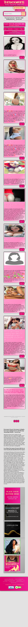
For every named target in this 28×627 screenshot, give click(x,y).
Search (23, 13)
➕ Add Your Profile (18, 7)
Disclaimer (19, 580)
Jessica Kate (9, 142)
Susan (6, 302)
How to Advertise (19, 579)
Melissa (7, 268)
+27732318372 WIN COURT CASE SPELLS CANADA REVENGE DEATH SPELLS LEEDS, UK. (13, 336)
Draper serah (9, 108)
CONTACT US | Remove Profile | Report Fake (17, 582)
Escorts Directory (9, 579)
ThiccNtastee (9, 52)
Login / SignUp (21, 10)
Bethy (6, 240)
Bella (6, 76)
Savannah (8, 374)
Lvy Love (7, 176)
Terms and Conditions (9, 580)
